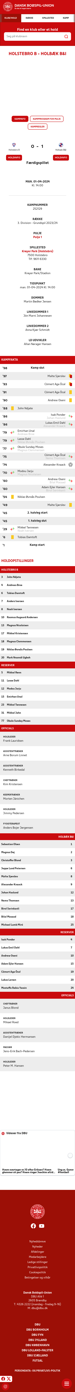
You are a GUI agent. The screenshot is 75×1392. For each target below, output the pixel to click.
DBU (37, 1324)
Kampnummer (37, 205)
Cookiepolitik (37, 1272)
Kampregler (38, 127)
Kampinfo (20, 119)
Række (38, 219)
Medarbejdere (37, 1256)
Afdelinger (37, 1251)
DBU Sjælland (37, 1355)
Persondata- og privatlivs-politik (37, 1370)
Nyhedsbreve (37, 1241)
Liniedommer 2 (38, 326)
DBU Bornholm (37, 1329)
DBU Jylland (37, 1340)
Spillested (37, 247)
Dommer (37, 298)
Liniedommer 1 (37, 312)
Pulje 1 (37, 237)
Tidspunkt (37, 283)
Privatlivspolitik (38, 1267)
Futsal (38, 1360)
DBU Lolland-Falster (37, 1350)
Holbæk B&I (60, 150)
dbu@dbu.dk (39, 1308)
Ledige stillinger (37, 1262)
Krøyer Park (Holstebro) (37, 251)
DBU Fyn (37, 1334)
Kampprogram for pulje (47, 119)
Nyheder (37, 1246)
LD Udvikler (37, 340)
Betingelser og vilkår (37, 1277)
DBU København (37, 1345)
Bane (37, 269)
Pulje (37, 233)
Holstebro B (14, 150)
